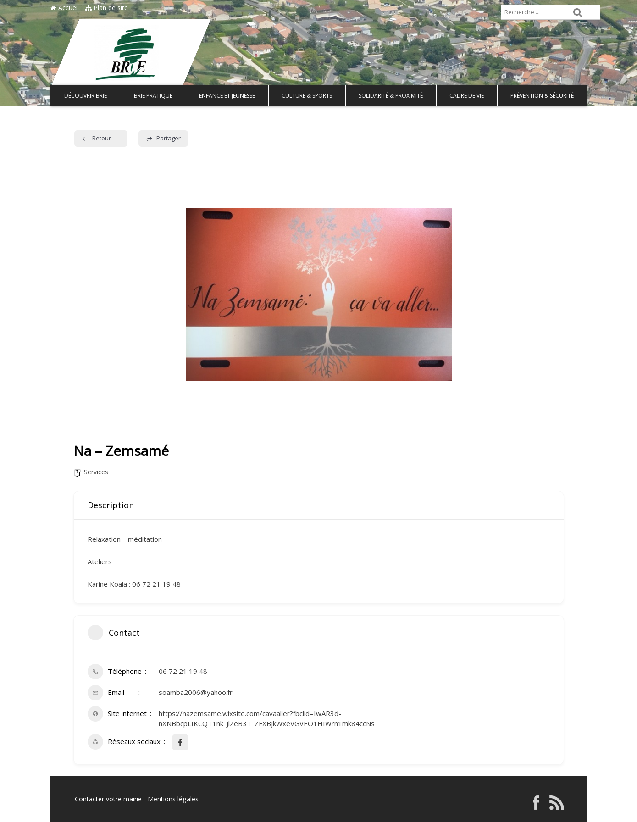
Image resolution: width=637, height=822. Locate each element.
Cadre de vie (466, 96)
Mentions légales (173, 798)
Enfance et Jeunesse (227, 96)
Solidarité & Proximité (391, 96)
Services (96, 471)
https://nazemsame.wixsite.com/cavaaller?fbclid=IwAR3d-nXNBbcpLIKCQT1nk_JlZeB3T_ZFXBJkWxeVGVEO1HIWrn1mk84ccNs (267, 718)
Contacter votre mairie (108, 798)
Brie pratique (153, 96)
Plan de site (106, 7)
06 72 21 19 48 (183, 671)
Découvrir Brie (85, 96)
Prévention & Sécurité (542, 96)
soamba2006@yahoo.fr (196, 692)
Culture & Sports (307, 96)
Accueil (64, 7)
